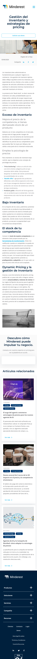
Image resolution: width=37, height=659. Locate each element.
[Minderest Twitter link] (19, 651)
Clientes (10, 626)
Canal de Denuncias (18, 644)
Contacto (19, 626)
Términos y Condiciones (18, 640)
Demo (19, 630)
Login (27, 626)
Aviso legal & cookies (18, 636)
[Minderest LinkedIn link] (13, 651)
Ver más (9, 437)
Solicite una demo (18, 35)
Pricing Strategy (16, 405)
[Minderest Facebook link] (24, 651)
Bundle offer (9, 178)
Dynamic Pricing (9, 408)
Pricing (6, 405)
